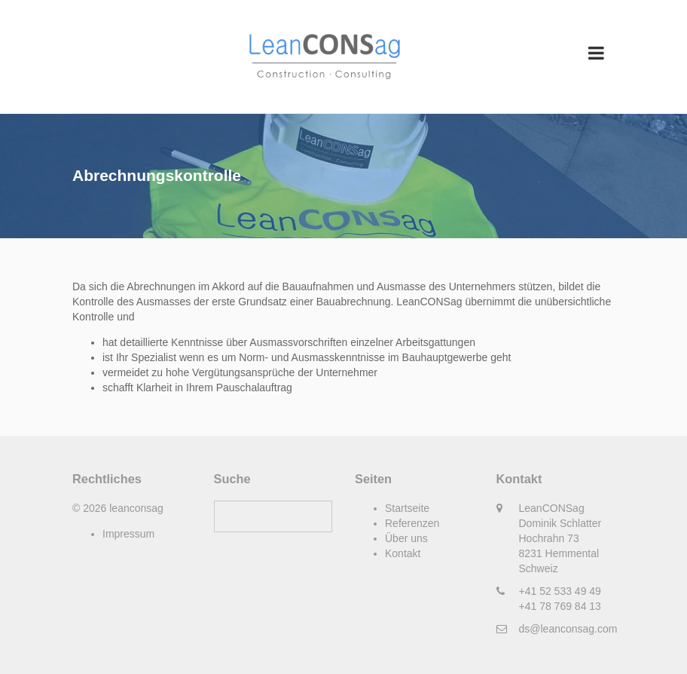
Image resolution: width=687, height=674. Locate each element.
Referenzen (412, 523)
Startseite (407, 508)
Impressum (128, 534)
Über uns (406, 538)
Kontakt (402, 553)
